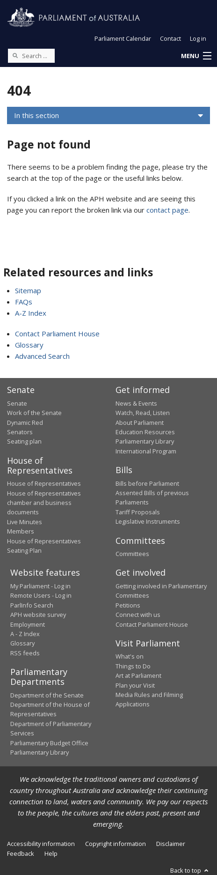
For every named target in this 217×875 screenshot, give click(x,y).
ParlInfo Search (31, 605)
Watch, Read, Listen (143, 412)
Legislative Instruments (148, 521)
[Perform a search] (15, 55)
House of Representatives (44, 483)
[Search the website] (31, 56)
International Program (146, 451)
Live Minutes (24, 522)
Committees (132, 553)
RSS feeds (25, 653)
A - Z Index (25, 634)
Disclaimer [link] (170, 843)
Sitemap (28, 290)
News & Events (136, 403)
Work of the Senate (34, 412)
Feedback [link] (20, 853)
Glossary (29, 344)
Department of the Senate (47, 695)
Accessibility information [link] (41, 843)
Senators (20, 432)
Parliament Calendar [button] (122, 38)
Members (20, 531)
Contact (170, 38)
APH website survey (38, 614)
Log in (198, 38)
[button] (196, 56)
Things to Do (133, 666)
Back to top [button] (190, 870)
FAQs (23, 301)
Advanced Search (42, 356)
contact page (167, 210)
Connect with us (138, 614)
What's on (130, 656)
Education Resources (145, 432)
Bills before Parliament (147, 483)
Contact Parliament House (57, 333)
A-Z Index (30, 313)
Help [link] (51, 853)
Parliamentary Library (145, 441)
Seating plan (24, 441)
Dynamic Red (25, 422)
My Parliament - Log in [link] (40, 586)
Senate (17, 403)
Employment (27, 624)
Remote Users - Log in (41, 595)
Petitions (128, 605)
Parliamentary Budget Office (49, 743)
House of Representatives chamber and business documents (44, 503)
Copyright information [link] (115, 843)
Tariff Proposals (138, 512)
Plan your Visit (135, 685)
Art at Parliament (138, 675)
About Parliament (140, 422)
